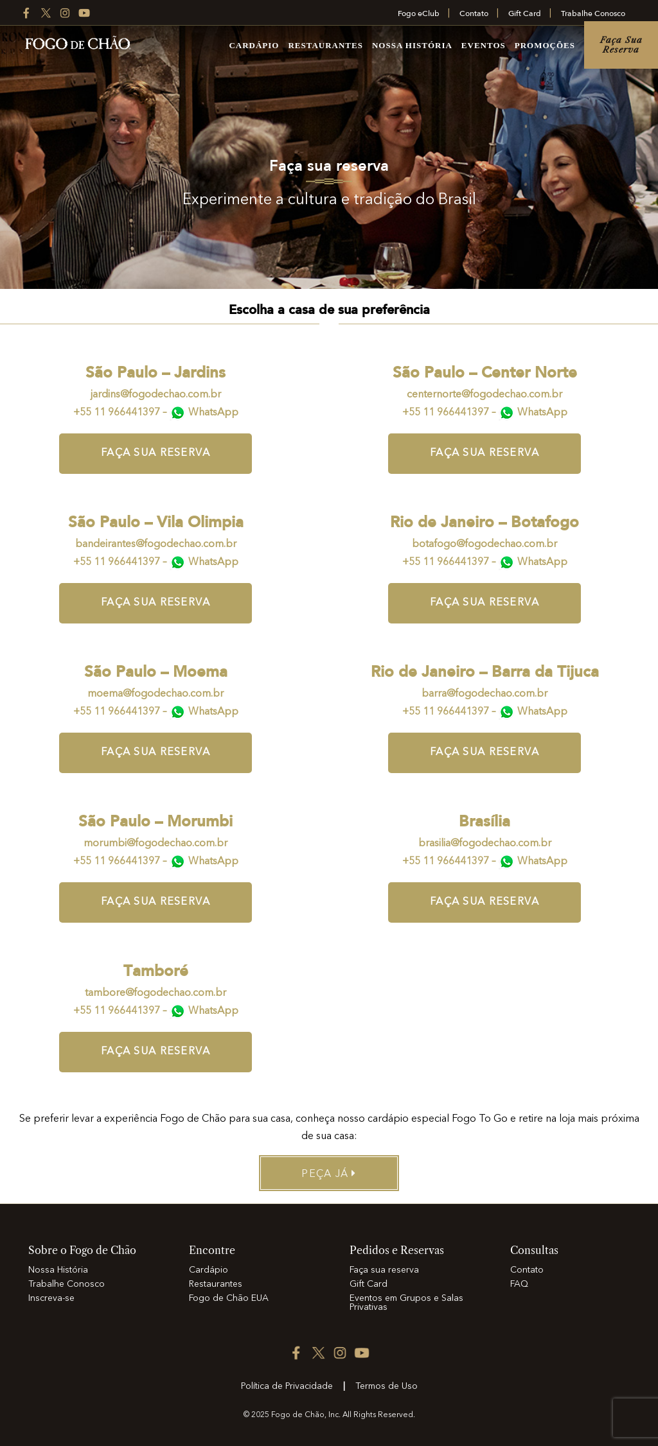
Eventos (483, 45)
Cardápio (254, 45)
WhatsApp (213, 413)
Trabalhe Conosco (593, 13)
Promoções (545, 45)
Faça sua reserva (621, 45)
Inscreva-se (51, 1298)
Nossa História (412, 45)
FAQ (519, 1284)
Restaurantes (325, 45)
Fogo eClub (419, 13)
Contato (473, 13)
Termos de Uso (386, 1386)
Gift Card (524, 13)
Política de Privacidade (287, 1386)
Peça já (329, 1174)
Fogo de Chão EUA (229, 1298)
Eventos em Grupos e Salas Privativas (406, 1303)
